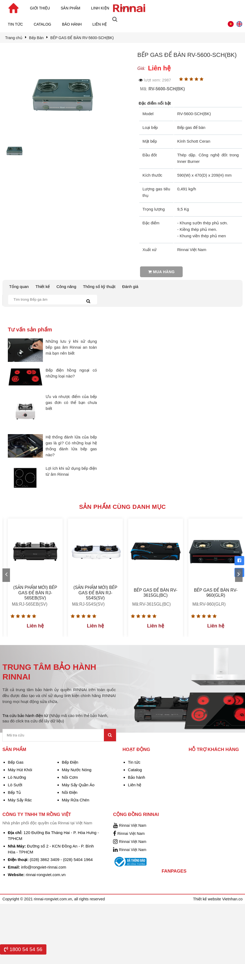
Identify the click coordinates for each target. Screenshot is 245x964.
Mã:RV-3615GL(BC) (151, 604)
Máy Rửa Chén (75, 800)
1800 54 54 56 (23, 949)
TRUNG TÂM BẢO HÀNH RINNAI (49, 672)
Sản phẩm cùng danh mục (122, 506)
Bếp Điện (70, 762)
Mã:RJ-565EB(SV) (29, 604)
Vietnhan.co (232, 899)
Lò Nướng (17, 777)
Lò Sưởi (15, 785)
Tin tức (15, 24)
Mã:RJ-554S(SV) (88, 604)
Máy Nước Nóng (76, 769)
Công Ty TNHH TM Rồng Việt (36, 814)
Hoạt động (136, 749)
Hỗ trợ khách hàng (214, 749)
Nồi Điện (69, 792)
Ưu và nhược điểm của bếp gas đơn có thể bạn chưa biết (71, 402)
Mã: (162, 89)
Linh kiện (100, 8)
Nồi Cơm (70, 777)
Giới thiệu (40, 8)
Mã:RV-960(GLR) (209, 604)
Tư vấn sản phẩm (30, 329)
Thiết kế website (207, 899)
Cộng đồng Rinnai (136, 814)
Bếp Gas (15, 762)
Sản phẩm (70, 8)
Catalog (42, 24)
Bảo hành (72, 24)
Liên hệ (100, 24)
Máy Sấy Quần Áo (78, 785)
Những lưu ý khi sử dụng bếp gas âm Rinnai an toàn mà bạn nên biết (71, 347)
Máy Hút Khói (20, 769)
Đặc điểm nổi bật (155, 103)
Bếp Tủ (14, 792)
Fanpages (174, 871)
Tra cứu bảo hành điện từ (55, 718)
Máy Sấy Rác (20, 800)
